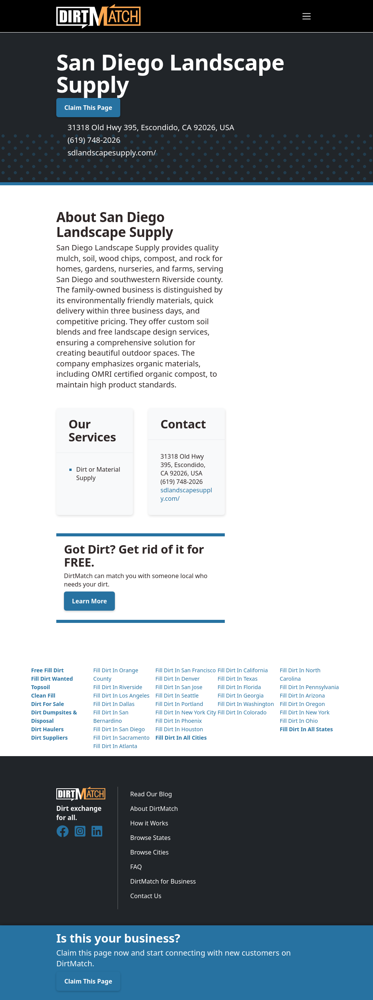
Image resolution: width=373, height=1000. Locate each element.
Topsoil (40, 687)
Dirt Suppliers (49, 737)
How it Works (149, 823)
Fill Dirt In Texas (237, 678)
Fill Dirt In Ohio (299, 720)
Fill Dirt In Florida (239, 687)
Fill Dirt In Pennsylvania (309, 687)
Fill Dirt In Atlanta (115, 746)
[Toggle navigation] (306, 16)
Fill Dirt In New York (304, 712)
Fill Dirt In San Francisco (185, 670)
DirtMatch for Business (163, 881)
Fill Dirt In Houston (179, 729)
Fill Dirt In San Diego (119, 729)
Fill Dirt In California (243, 670)
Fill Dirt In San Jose (179, 687)
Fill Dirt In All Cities (181, 737)
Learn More (89, 601)
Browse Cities (149, 852)
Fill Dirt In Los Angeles (121, 695)
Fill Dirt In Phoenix (178, 720)
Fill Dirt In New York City (185, 712)
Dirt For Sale (47, 704)
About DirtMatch (154, 808)
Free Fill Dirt (47, 670)
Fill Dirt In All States (306, 729)
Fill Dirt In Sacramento (121, 737)
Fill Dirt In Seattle (177, 695)
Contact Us (145, 896)
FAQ (136, 867)
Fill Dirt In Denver (177, 678)
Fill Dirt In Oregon (302, 704)
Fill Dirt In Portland (179, 704)
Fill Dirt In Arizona (302, 695)
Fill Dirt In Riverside (117, 687)
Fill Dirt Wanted (52, 678)
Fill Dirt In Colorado (242, 712)
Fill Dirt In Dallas (113, 704)
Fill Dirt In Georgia (240, 695)
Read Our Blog (151, 794)
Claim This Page (88, 107)
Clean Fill (43, 695)
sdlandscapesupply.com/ (111, 152)
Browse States (150, 837)
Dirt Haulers (47, 729)
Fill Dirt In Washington (246, 704)
